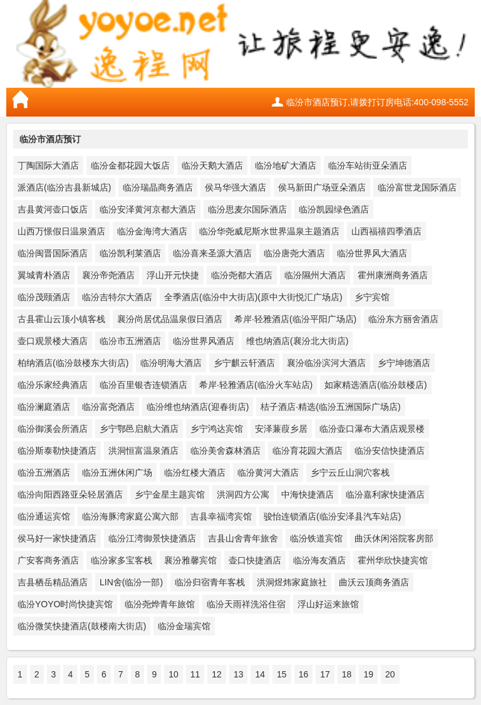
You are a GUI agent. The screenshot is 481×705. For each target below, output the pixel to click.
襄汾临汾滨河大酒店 (326, 363)
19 (368, 674)
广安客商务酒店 (48, 560)
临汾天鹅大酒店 (212, 165)
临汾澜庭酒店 (44, 407)
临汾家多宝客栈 (121, 560)
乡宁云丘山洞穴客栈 (350, 472)
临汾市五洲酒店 (130, 341)
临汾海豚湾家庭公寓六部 (130, 516)
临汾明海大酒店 (171, 363)
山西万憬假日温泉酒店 (61, 231)
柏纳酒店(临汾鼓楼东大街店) (73, 363)
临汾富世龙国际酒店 (417, 187)
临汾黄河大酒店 (268, 472)
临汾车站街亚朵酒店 (367, 165)
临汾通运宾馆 (44, 516)
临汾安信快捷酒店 (389, 451)
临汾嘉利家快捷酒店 (385, 494)
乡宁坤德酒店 (404, 363)
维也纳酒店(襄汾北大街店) (297, 341)
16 (304, 674)
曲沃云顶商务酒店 (374, 582)
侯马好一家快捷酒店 (57, 538)
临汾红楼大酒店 (194, 472)
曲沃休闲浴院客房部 (393, 538)
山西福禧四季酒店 (386, 231)
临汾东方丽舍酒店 (403, 319)
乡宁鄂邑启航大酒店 (139, 429)
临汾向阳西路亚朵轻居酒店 (70, 494)
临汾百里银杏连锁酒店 (143, 385)
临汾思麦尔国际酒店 (247, 209)
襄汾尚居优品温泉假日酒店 (169, 319)
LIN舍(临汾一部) (131, 582)
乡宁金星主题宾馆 (170, 494)
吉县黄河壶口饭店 (53, 209)
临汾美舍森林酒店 (225, 451)
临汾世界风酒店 (203, 341)
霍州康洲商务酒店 (393, 275)
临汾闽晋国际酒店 (53, 253)
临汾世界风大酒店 (372, 253)
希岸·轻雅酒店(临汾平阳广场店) (295, 319)
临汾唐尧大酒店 (294, 253)
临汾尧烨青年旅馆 (160, 604)
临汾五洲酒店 (44, 472)
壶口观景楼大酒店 (53, 341)
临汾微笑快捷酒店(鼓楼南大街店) (82, 626)
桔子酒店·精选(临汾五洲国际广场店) (330, 407)
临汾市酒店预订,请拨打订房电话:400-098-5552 (377, 102)
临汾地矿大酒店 (285, 165)
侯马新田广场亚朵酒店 (322, 187)
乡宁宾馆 (372, 297)
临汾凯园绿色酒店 (334, 209)
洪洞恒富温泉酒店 (143, 451)
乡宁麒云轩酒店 (244, 363)
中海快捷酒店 (307, 494)
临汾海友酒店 (319, 560)
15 (282, 674)
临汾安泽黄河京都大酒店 (148, 209)
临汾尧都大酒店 (241, 275)
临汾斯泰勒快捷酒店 (57, 451)
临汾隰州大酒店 (315, 275)
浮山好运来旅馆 (328, 604)
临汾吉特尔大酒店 (117, 297)
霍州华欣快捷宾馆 (393, 560)
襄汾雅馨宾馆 (190, 560)
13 (239, 674)
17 (325, 674)
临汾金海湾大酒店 (152, 231)
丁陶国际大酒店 (48, 165)
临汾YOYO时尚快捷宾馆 (65, 604)
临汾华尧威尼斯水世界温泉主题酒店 (269, 231)
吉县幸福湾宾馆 (221, 516)
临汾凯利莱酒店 (130, 253)
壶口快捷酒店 (255, 560)
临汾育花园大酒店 (307, 451)
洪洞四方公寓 (243, 494)
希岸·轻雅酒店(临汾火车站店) (256, 385)
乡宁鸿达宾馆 (216, 429)
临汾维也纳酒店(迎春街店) (198, 407)
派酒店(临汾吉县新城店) (64, 187)
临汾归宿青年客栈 (210, 582)
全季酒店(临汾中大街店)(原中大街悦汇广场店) (253, 297)
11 (195, 674)
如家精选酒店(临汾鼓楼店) (375, 385)
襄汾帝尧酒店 (108, 275)
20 (390, 674)
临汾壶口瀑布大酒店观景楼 (372, 429)
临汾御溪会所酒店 (53, 429)
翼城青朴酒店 (44, 275)
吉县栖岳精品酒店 (53, 582)
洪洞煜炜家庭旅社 (292, 582)
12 (217, 674)
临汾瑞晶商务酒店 (158, 187)
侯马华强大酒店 (235, 187)
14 (260, 674)
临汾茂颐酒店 (44, 297)
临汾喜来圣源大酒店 (212, 253)
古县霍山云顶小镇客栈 (61, 319)
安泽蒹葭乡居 (281, 429)
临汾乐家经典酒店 (53, 385)
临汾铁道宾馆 (316, 538)
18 (347, 674)
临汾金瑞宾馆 (184, 626)
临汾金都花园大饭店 (130, 165)
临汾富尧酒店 (108, 407)
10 (173, 674)
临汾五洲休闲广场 (117, 472)
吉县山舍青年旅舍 (243, 538)
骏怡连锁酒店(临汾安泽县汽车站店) (332, 516)
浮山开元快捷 (173, 275)
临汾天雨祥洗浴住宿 (246, 604)
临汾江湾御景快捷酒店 (152, 538)
